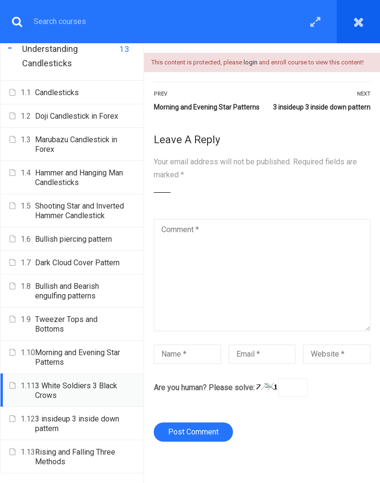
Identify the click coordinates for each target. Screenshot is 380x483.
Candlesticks (57, 92)
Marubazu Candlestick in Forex (76, 144)
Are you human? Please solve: (231, 387)
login (250, 62)
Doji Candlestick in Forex (76, 116)
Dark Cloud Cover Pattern (77, 262)
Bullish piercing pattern (73, 239)
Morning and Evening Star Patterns (206, 107)
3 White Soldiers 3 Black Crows (76, 390)
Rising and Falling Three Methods (75, 456)
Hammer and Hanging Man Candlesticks (79, 177)
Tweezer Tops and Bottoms (66, 324)
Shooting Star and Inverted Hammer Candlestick (79, 210)
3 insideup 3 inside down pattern (321, 107)
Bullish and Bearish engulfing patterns (67, 291)
